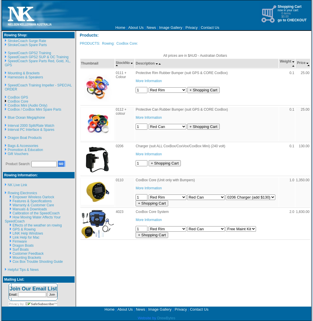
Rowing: (108, 43)
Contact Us (210, 27)
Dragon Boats (22, 245)
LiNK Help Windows (27, 233)
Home (120, 27)
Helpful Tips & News (23, 270)
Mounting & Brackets (24, 73)
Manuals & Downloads (29, 209)
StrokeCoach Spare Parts (27, 45)
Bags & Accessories (23, 146)
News (151, 27)
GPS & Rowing (23, 229)
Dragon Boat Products (25, 138)
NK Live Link (17, 185)
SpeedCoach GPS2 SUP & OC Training (38, 57)
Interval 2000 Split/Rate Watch (31, 126)
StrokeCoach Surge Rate (27, 41)
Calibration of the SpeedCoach (35, 213)
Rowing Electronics (22, 193)
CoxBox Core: (127, 43)
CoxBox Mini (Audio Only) (27, 105)
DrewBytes (166, 318)
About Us (135, 27)
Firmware (19, 241)
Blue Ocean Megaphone (26, 118)
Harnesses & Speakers (25, 77)
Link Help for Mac (25, 237)
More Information (149, 81)
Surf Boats (20, 250)
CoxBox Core (18, 101)
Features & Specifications (32, 201)
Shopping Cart (289, 7)
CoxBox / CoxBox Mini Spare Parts (34, 109)
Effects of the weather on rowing (37, 225)
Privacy (191, 27)
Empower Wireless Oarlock (33, 197)
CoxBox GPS (18, 97)
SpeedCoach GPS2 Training (29, 53)
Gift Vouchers (18, 154)
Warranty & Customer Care (33, 205)
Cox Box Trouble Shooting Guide (37, 262)
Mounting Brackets (26, 258)
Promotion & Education (25, 150)
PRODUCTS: (90, 43)
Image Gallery (170, 27)
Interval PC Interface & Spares (31, 130)
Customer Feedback (27, 254)
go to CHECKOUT (292, 20)
